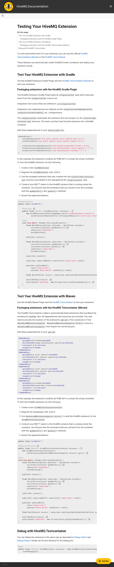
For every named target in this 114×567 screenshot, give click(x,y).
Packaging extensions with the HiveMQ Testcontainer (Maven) (45, 45)
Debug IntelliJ (80, 537)
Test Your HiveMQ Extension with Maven (34, 42)
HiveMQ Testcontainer (55, 57)
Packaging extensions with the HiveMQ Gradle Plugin (41, 39)
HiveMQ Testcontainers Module (76, 81)
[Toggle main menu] (111, 6)
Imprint (5, 565)
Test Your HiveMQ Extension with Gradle (34, 36)
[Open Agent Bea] (103, 561)
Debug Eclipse (23, 540)
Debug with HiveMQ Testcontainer (31, 48)
